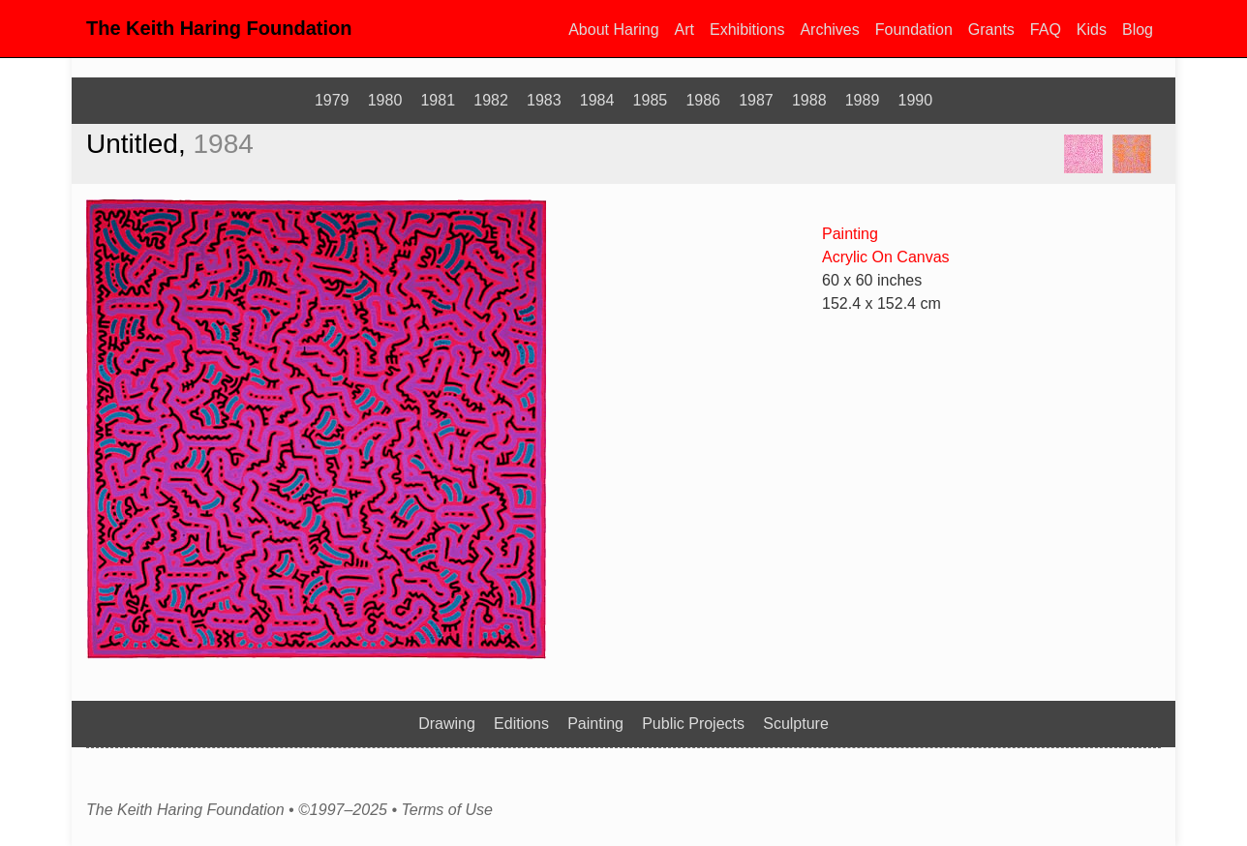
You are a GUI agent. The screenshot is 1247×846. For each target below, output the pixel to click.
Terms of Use (447, 810)
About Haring (613, 29)
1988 (809, 100)
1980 (385, 100)
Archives (829, 29)
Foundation (914, 29)
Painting (850, 234)
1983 (544, 100)
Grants (991, 29)
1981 (437, 100)
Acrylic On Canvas (886, 257)
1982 (490, 100)
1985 (650, 100)
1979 (332, 100)
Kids (1092, 29)
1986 (702, 100)
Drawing (446, 723)
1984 (597, 100)
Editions (521, 723)
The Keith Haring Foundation (218, 28)
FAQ (1045, 29)
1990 (915, 100)
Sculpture (796, 723)
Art (684, 29)
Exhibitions (747, 29)
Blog (1137, 29)
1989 (862, 100)
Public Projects (693, 723)
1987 (756, 100)
